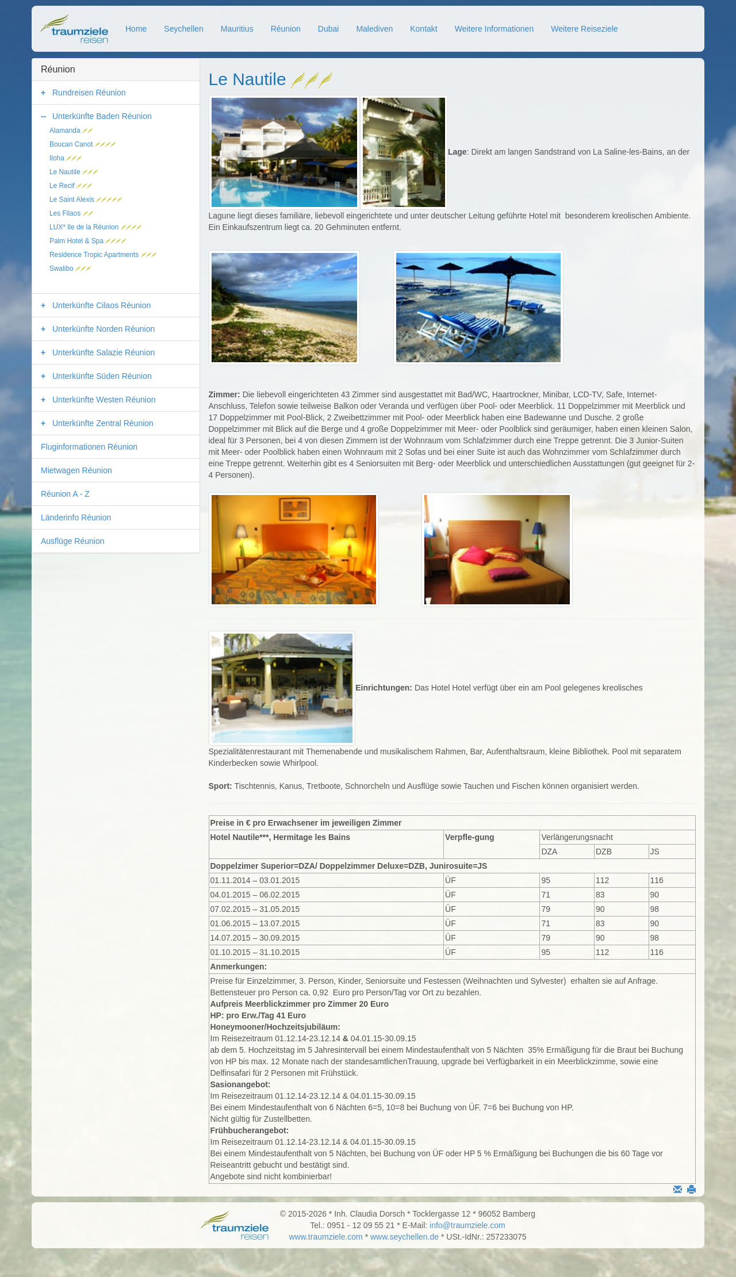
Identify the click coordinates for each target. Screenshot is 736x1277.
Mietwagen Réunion (76, 470)
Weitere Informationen (494, 28)
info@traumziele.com (467, 1225)
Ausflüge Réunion (73, 541)
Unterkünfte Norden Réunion (103, 328)
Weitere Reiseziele (584, 28)
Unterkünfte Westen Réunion (104, 399)
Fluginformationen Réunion (89, 446)
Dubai (328, 28)
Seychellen (184, 28)
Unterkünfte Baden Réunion (102, 116)
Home (136, 28)
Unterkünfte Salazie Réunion (103, 352)
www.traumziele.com (325, 1236)
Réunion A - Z (65, 493)
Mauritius (237, 28)
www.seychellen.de (404, 1236)
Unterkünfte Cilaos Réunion (101, 305)
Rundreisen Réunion (89, 92)
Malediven (374, 28)
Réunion (286, 28)
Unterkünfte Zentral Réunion (103, 423)
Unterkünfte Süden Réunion (102, 376)
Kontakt (423, 28)
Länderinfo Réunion (76, 517)
